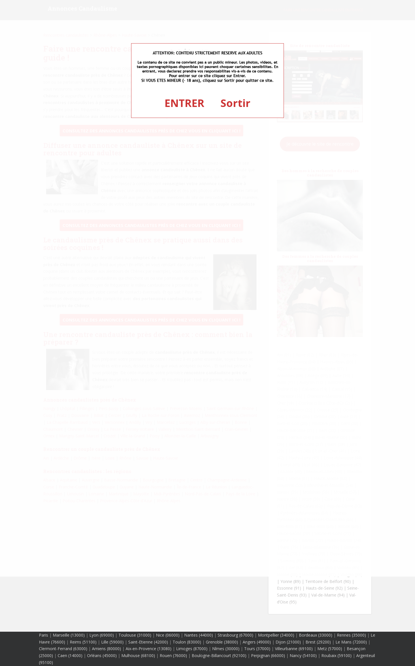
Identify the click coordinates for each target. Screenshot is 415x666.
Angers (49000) (257, 642)
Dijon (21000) (288, 642)
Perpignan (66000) (268, 655)
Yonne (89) (290, 581)
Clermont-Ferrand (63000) (63, 648)
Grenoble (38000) (222, 642)
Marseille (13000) (69, 635)
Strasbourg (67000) (235, 635)
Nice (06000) (168, 635)
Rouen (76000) (173, 655)
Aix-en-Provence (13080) (148, 648)
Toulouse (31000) (134, 635)
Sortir (235, 103)
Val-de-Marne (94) (328, 595)
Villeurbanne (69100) (294, 648)
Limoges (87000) (191, 648)
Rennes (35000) (351, 635)
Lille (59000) (112, 642)
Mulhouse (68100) (138, 655)
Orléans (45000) (102, 655)
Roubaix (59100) (336, 655)
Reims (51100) (83, 642)
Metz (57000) (329, 648)
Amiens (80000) (106, 648)
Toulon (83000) (187, 642)
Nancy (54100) (303, 655)
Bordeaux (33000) (315, 635)
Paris (43, 635)
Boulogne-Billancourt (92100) (219, 655)
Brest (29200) (318, 642)
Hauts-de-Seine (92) (324, 588)
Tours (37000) (257, 648)
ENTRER (184, 103)
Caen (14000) (70, 655)
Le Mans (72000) (351, 642)
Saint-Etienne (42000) (148, 642)
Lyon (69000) (101, 635)
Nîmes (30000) (225, 648)
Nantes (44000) (198, 635)
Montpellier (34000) (276, 635)
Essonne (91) (289, 588)
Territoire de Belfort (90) (328, 581)
